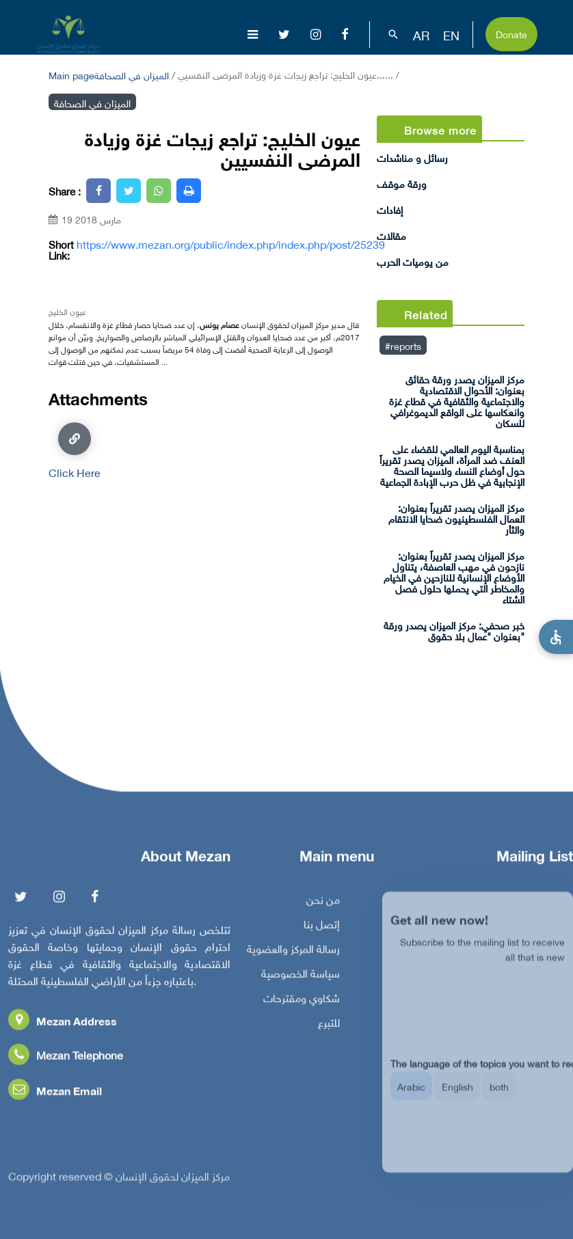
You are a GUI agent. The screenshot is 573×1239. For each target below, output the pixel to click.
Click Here (75, 450)
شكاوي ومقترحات (301, 1001)
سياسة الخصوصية (300, 977)
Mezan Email (55, 1094)
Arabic (411, 1097)
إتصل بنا (322, 928)
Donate (511, 33)
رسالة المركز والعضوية (293, 952)
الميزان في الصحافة (131, 74)
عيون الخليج (67, 311)
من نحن (323, 903)
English (457, 1097)
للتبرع (329, 1026)
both (499, 1097)
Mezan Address (62, 1024)
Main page (71, 74)
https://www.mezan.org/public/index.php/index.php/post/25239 (231, 244)
